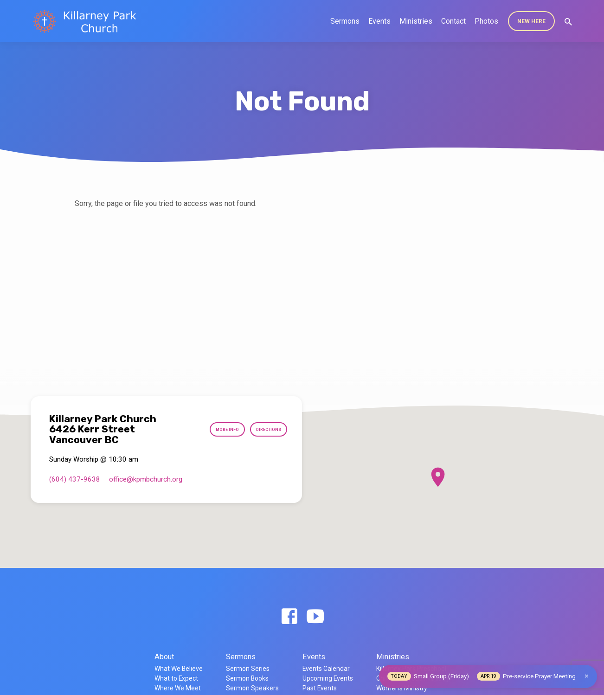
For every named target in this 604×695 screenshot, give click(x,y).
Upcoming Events (327, 678)
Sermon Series (248, 668)
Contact (453, 21)
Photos (486, 21)
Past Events (319, 688)
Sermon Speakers (252, 688)
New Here (531, 21)
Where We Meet (177, 688)
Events (379, 21)
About (164, 656)
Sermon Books (247, 678)
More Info (212, 429)
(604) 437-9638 (74, 479)
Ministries (415, 21)
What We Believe (178, 668)
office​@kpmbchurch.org (145, 479)
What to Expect (176, 678)
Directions (263, 429)
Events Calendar (326, 668)
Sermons (345, 21)
